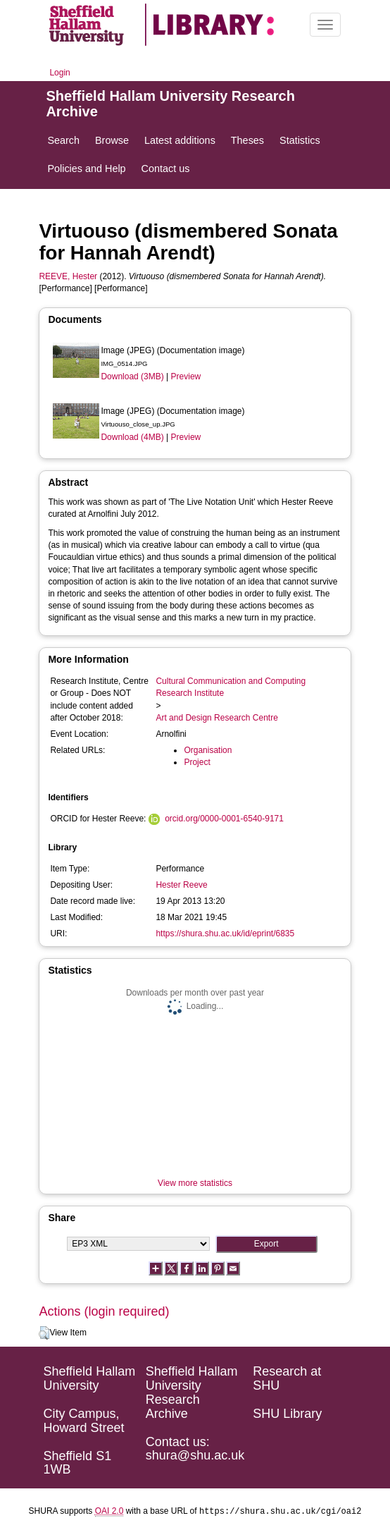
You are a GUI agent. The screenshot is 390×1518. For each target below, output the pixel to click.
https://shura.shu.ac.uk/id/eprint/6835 (225, 933)
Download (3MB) (132, 376)
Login (59, 73)
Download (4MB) (132, 437)
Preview (186, 376)
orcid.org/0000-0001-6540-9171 (224, 819)
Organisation (208, 750)
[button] (44, 1333)
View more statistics (195, 1183)
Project (197, 762)
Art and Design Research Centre (216, 718)
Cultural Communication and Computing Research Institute (231, 687)
